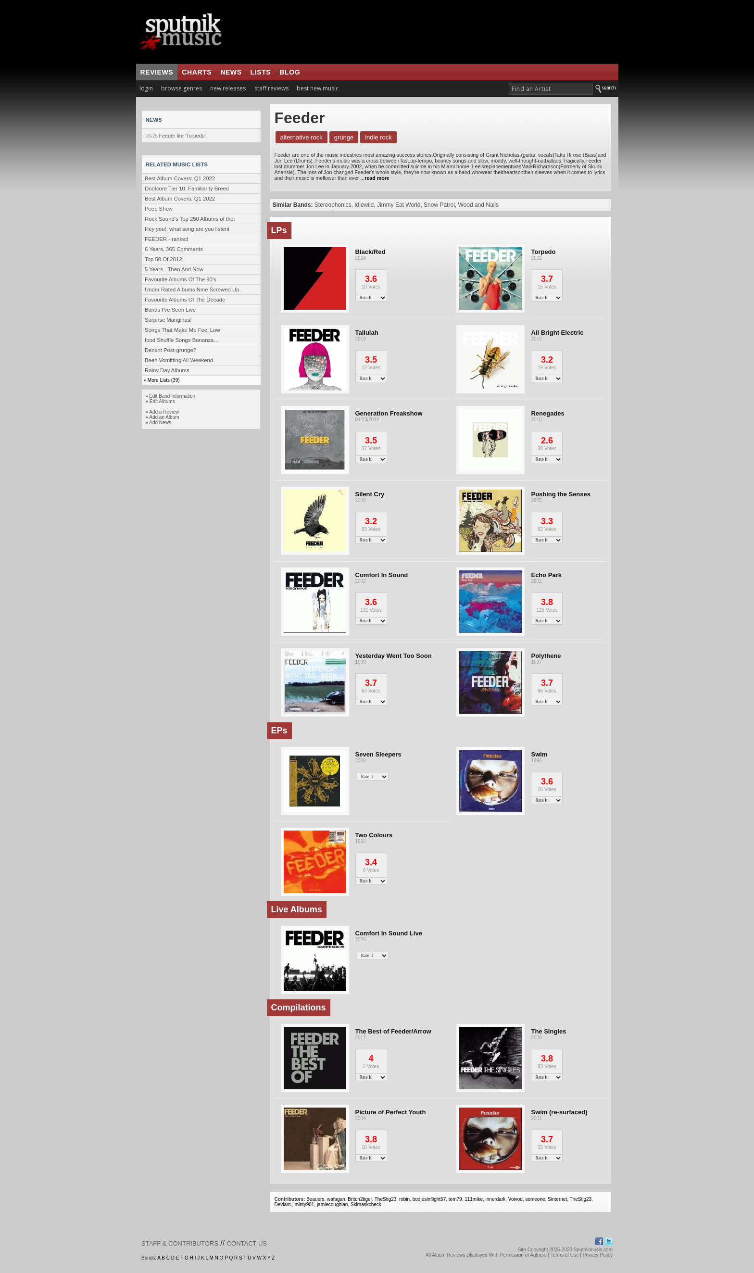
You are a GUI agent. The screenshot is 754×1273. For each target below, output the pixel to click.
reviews (157, 72)
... (374, 178)
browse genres (181, 88)
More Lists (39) (164, 380)
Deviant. (283, 1204)
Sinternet (557, 1199)
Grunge (343, 137)
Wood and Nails (478, 205)
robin (404, 1199)
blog (289, 72)
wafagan (336, 1199)
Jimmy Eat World (398, 205)
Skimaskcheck (366, 1204)
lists (261, 72)
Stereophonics (333, 205)
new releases (228, 88)
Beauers (315, 1199)
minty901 (304, 1204)
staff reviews (271, 88)
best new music (318, 88)
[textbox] (551, 89)
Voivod (515, 1199)
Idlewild (364, 205)
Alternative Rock (301, 137)
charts (197, 72)
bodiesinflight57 (429, 1199)
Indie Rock (378, 137)
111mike (474, 1199)
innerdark (496, 1199)
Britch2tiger (360, 1199)
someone (535, 1199)
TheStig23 (386, 1199)
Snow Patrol (439, 205)
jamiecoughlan (332, 1204)
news (230, 72)
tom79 (455, 1199)
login (146, 88)
